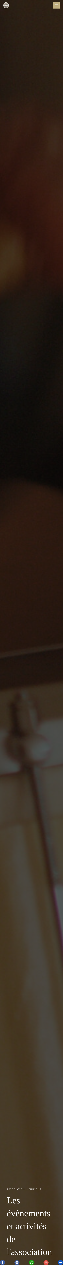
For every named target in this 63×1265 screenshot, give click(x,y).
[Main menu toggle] (56, 5)
